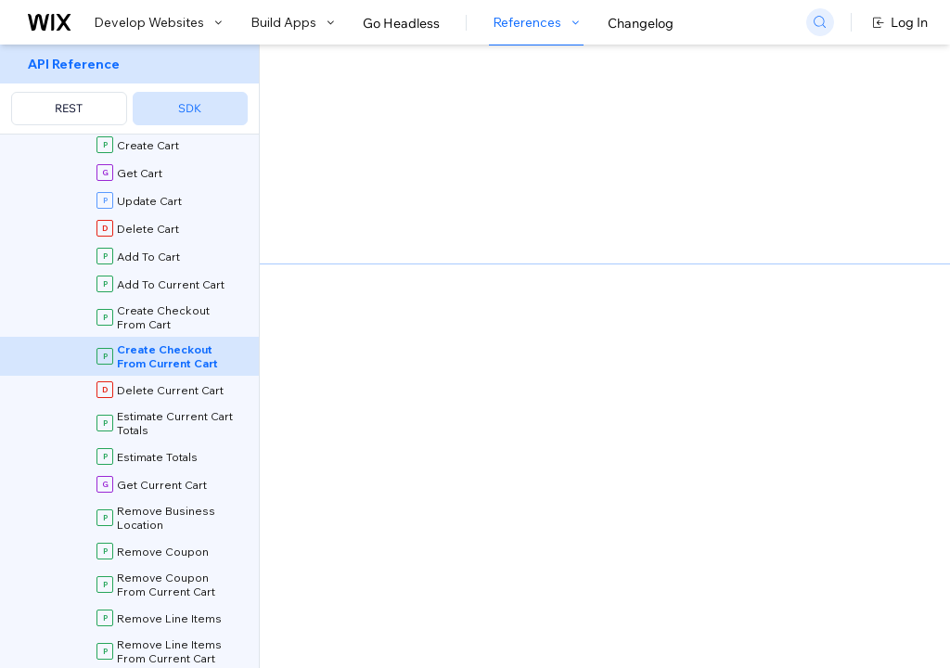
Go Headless (401, 23)
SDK (189, 108)
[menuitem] (129, 90)
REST (69, 108)
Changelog (641, 23)
